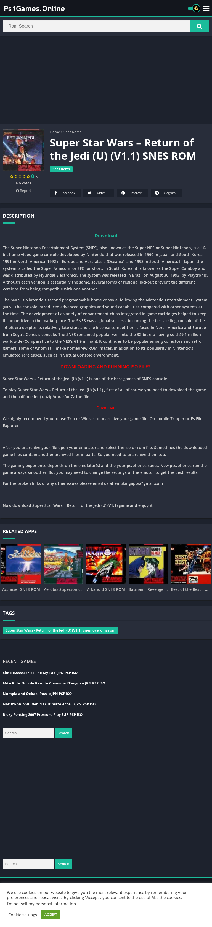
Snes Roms (72, 133)
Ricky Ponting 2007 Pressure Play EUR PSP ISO (43, 715)
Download (106, 237)
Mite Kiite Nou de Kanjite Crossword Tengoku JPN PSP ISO (54, 684)
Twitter (96, 194)
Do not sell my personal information (41, 903)
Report (23, 191)
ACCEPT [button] (50, 914)
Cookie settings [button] (22, 914)
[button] (199, 27)
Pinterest (131, 194)
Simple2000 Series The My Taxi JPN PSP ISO (40, 673)
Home (55, 133)
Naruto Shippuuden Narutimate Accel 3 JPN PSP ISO (49, 705)
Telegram (165, 194)
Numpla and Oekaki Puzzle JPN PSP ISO (37, 694)
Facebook (64, 194)
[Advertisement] (106, 80)
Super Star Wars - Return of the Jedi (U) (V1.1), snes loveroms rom (60, 631)
